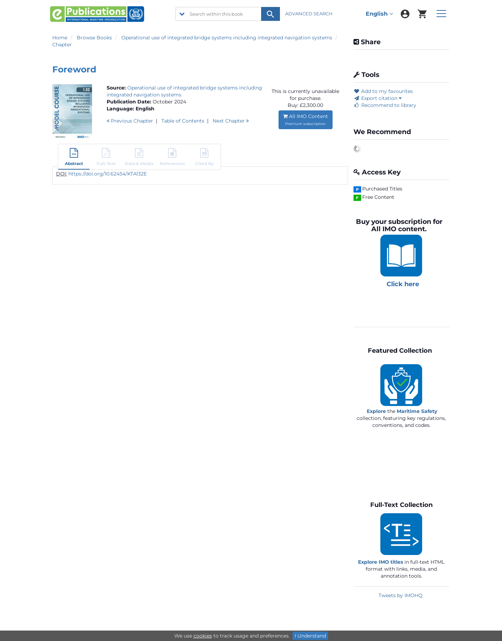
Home (59, 37)
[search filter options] (182, 14)
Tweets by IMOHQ (401, 595)
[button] (74, 158)
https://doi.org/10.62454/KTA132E (107, 174)
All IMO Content (305, 119)
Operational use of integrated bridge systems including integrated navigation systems (226, 37)
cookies (202, 636)
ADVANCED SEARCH (309, 13)
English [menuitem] (379, 13)
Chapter (62, 44)
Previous (130, 121)
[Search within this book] (227, 14)
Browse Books (94, 37)
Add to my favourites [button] (383, 91)
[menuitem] (405, 14)
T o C (182, 121)
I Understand (310, 636)
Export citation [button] (377, 98)
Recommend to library (384, 105)
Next (231, 121)
